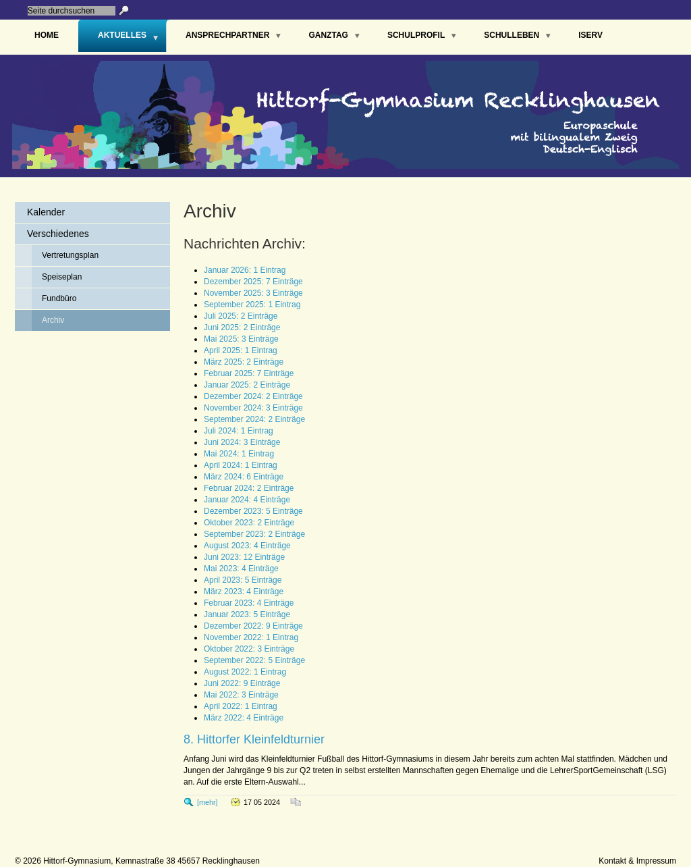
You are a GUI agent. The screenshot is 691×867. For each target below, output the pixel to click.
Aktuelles (122, 35)
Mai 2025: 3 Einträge (241, 339)
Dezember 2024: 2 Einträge (253, 396)
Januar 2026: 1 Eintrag (244, 270)
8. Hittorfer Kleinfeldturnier (254, 739)
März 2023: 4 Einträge (243, 591)
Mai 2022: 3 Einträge (241, 695)
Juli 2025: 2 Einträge (240, 316)
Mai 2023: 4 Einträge (241, 568)
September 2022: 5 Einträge (254, 660)
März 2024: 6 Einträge (243, 476)
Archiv (53, 320)
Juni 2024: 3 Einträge (242, 442)
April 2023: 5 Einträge (242, 580)
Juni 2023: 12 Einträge (244, 557)
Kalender (46, 212)
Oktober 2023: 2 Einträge (249, 522)
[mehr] (207, 802)
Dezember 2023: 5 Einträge (253, 511)
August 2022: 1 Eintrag (245, 672)
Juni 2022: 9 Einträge (242, 683)
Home (46, 35)
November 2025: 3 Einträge (253, 293)
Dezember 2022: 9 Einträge (253, 626)
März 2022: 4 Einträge (243, 717)
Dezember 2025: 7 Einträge (253, 281)
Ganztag (328, 35)
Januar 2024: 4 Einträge (247, 499)
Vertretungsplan (70, 255)
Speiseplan (62, 277)
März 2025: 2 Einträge (243, 362)
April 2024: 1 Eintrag (240, 465)
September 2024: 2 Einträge (254, 419)
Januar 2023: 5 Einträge (247, 614)
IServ (590, 35)
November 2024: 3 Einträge (253, 408)
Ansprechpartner (227, 35)
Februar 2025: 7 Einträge (249, 373)
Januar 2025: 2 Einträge (247, 385)
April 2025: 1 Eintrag (240, 350)
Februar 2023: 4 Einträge (249, 603)
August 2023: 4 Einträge (247, 545)
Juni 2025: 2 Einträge (242, 327)
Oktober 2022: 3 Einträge (249, 649)
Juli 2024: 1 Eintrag (238, 431)
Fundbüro (59, 298)
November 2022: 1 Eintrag (251, 637)
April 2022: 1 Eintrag (240, 706)
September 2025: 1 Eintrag (252, 304)
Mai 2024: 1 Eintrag (239, 453)
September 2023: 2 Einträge (254, 534)
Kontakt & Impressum (637, 861)
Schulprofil (416, 35)
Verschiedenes (58, 233)
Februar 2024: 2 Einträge (249, 488)
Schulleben (511, 35)
